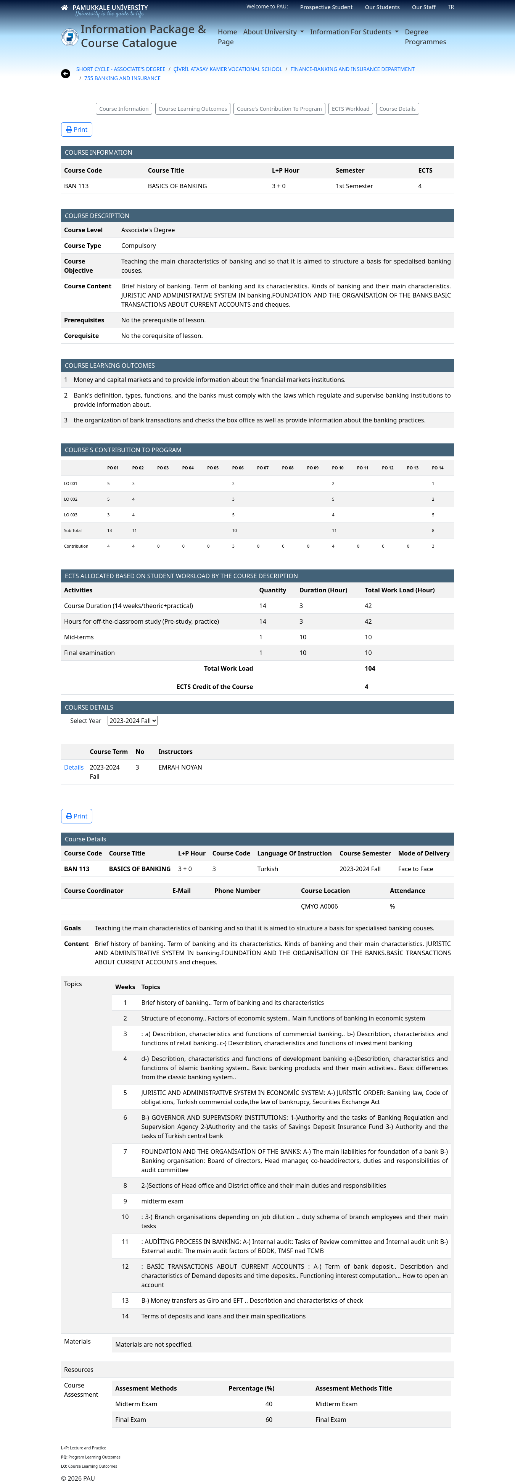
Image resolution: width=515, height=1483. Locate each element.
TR (451, 6)
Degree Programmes (425, 36)
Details (74, 767)
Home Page (227, 36)
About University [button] (271, 31)
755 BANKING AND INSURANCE (122, 78)
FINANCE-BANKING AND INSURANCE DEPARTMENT (352, 69)
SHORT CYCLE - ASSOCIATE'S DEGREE (121, 69)
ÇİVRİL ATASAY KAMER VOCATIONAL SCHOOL (228, 69)
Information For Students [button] (351, 31)
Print (76, 129)
